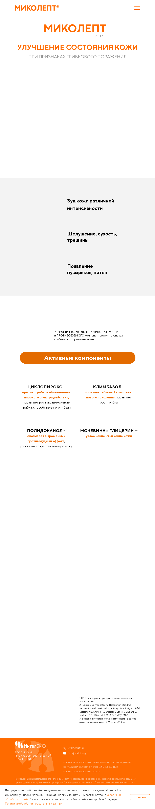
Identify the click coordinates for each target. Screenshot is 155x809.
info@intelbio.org (77, 753)
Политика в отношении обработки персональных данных (97, 762)
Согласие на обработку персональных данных (90, 767)
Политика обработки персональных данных (33, 803)
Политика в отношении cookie (81, 771)
